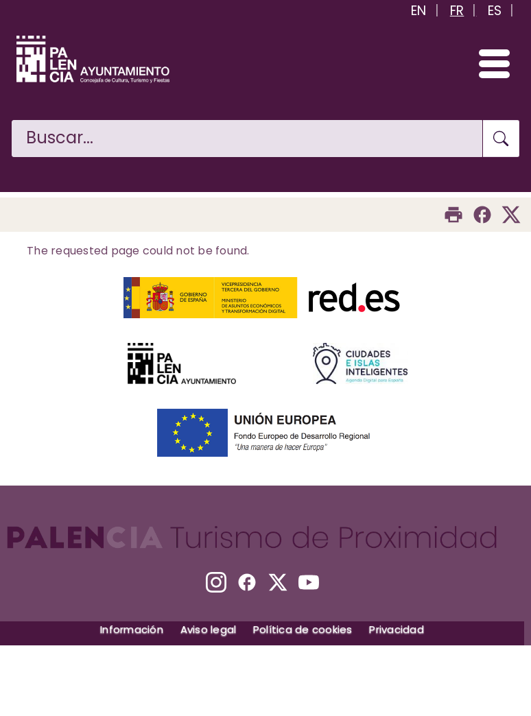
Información (131, 629)
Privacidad (396, 629)
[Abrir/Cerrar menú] (488, 63)
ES (495, 10)
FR (457, 10)
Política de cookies (303, 629)
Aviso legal (208, 629)
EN (419, 10)
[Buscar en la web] (247, 138)
